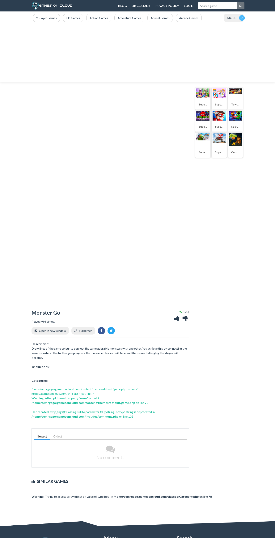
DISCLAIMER (141, 5)
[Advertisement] (137, 52)
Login (188, 5)
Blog (122, 5)
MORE (231, 17)
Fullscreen (85, 330)
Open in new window (52, 330)
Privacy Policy (167, 5)
